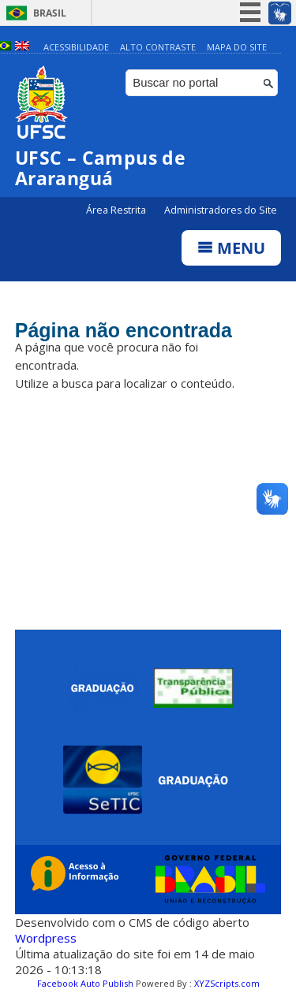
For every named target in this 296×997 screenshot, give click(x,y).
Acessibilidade (76, 47)
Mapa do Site (237, 47)
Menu (231, 248)
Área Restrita (117, 210)
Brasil (49, 13)
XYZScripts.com (227, 983)
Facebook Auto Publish (85, 983)
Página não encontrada (123, 330)
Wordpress (46, 938)
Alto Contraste (158, 47)
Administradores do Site (220, 210)
